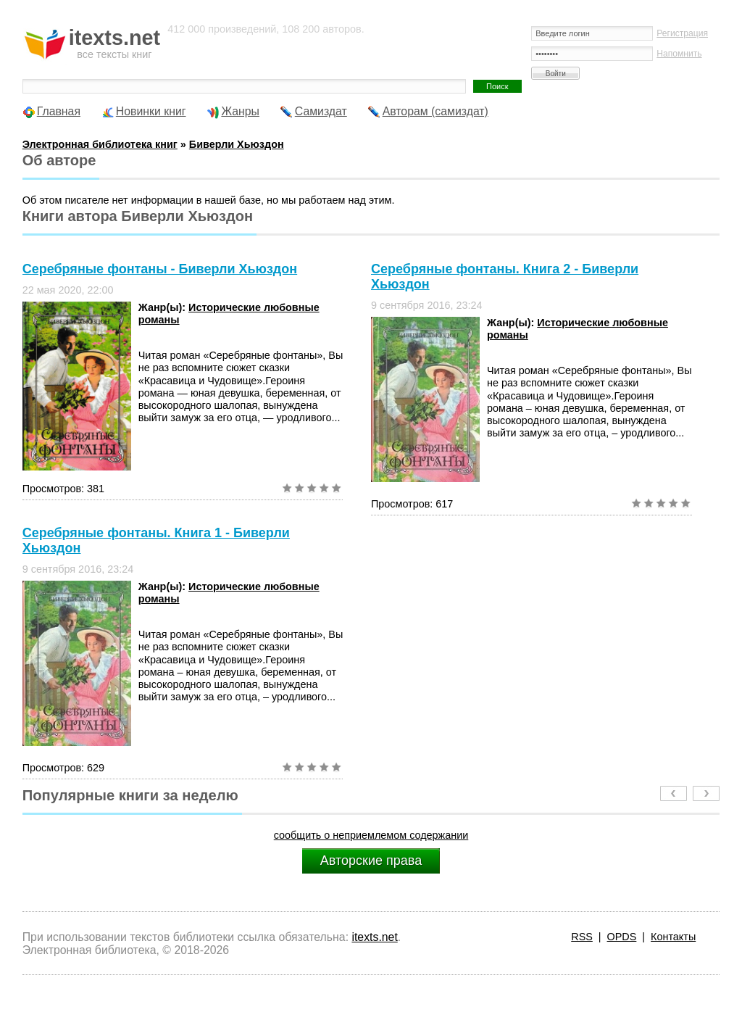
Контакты (673, 936)
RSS (582, 936)
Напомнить (678, 54)
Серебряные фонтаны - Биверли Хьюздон (159, 269)
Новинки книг (151, 111)
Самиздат (321, 111)
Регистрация (682, 33)
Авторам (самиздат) (435, 111)
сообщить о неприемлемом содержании (371, 835)
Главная (58, 111)
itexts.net (374, 937)
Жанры (240, 111)
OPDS (622, 936)
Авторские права (371, 860)
